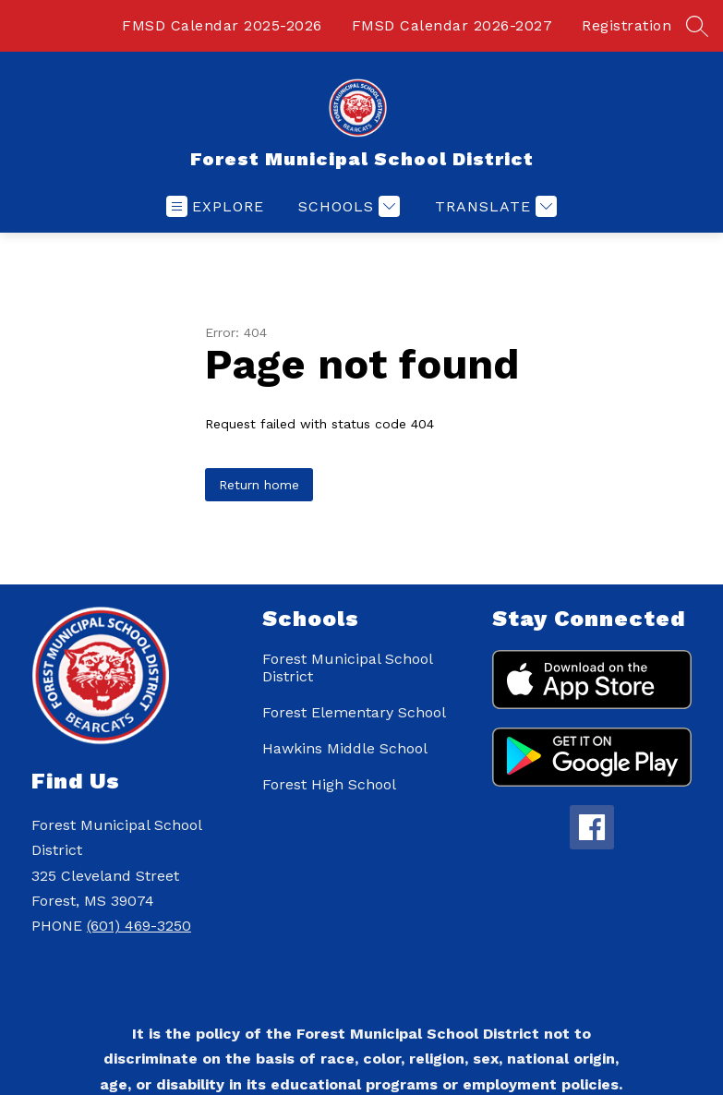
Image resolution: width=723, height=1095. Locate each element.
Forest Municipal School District (347, 667)
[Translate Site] (493, 206)
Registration (626, 25)
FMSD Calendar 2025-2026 (222, 25)
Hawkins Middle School (345, 748)
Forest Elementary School (354, 712)
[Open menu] (215, 206)
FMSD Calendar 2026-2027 (452, 25)
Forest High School (329, 784)
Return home (259, 484)
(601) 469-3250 (139, 925)
